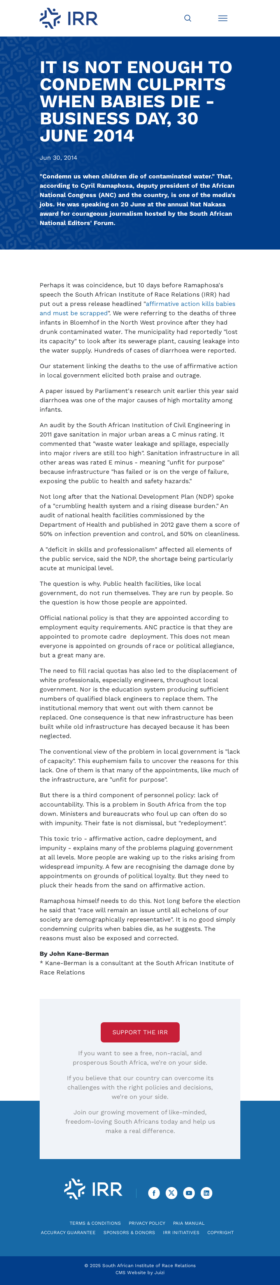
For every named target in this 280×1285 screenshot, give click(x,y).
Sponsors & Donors (129, 1232)
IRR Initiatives (181, 1232)
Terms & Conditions (95, 1223)
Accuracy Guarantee (68, 1232)
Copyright (220, 1232)
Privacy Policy (147, 1223)
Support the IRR (140, 1032)
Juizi (159, 1272)
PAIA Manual (189, 1223)
